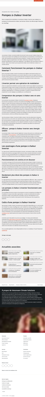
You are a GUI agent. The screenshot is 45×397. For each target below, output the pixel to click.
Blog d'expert (11, 284)
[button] (40, 285)
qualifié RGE (4, 230)
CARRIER (13, 395)
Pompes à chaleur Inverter (21, 284)
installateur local (5, 213)
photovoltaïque (12, 134)
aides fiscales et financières (15, 219)
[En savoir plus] (12, 252)
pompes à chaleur (29, 100)
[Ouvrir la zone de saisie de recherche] (42, 4)
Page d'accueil (4, 284)
